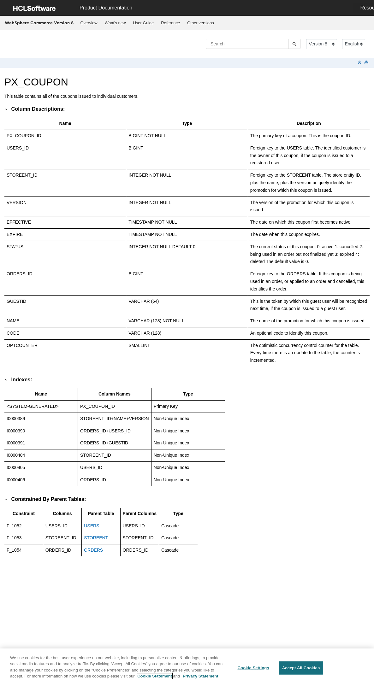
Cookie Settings (253, 671)
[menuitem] (89, 23)
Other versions (200, 23)
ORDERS (93, 550)
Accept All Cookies (301, 671)
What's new (115, 23)
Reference (170, 23)
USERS (91, 525)
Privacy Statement (200, 679)
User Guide (143, 23)
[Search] (294, 44)
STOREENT (96, 537)
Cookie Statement (154, 679)
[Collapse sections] (360, 63)
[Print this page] (367, 63)
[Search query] (253, 44)
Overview (89, 23)
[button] (6, 109)
